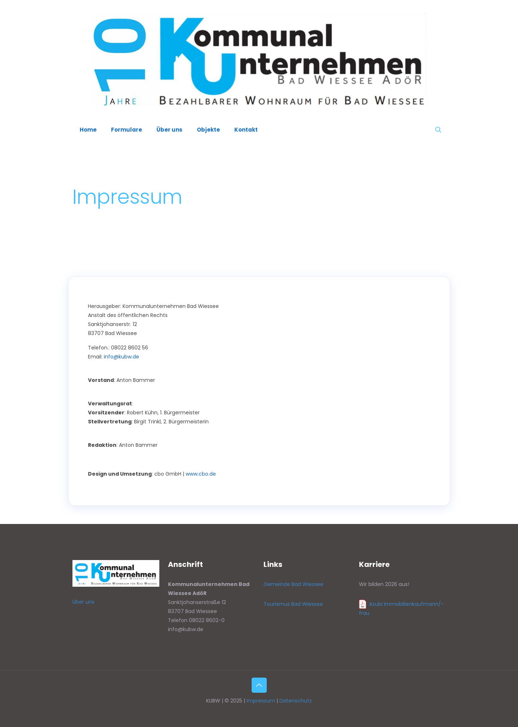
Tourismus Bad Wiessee (293, 604)
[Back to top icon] (259, 685)
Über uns (83, 601)
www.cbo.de (201, 473)
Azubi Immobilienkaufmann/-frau (401, 608)
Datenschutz (295, 700)
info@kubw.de (121, 356)
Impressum (261, 700)
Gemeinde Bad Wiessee (293, 584)
